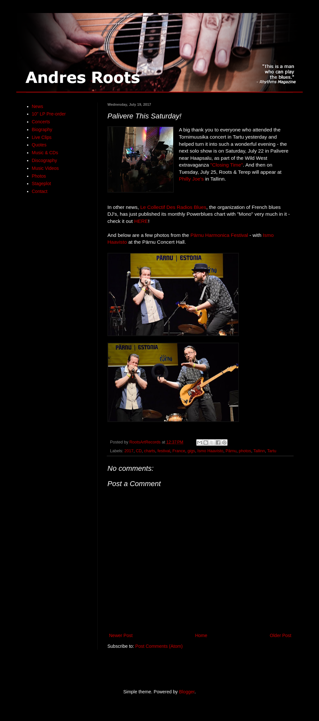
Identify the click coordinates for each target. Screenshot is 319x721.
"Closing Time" (226, 165)
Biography (42, 129)
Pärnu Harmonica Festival (219, 235)
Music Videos (45, 168)
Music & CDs (45, 152)
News (37, 106)
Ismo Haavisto (210, 451)
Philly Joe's (191, 179)
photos (245, 451)
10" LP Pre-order (49, 113)
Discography (44, 160)
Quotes (39, 144)
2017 (128, 451)
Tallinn (259, 451)
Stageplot (41, 183)
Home (201, 635)
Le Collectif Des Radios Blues (173, 207)
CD (139, 451)
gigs (191, 451)
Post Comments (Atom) (159, 646)
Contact (40, 191)
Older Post (280, 635)
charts (149, 451)
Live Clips (42, 137)
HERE (141, 221)
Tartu (271, 451)
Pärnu (231, 451)
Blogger (186, 691)
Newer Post (120, 635)
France (179, 451)
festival (164, 451)
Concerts (41, 121)
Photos (39, 176)
